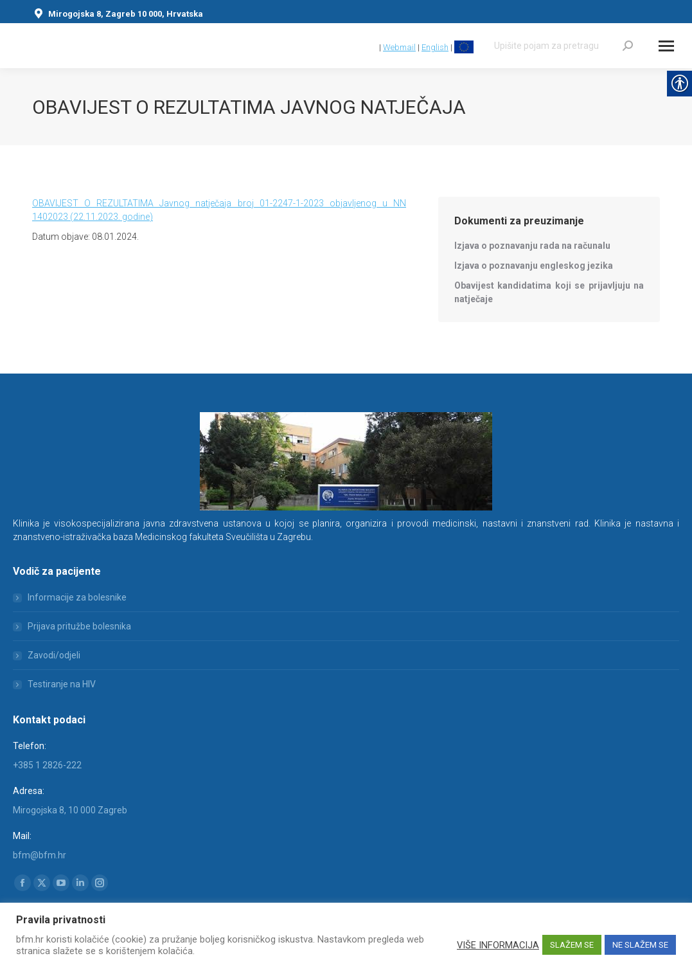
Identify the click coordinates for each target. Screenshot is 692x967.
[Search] (563, 46)
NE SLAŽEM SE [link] (640, 945)
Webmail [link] (399, 47)
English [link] (434, 47)
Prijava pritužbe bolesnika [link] (79, 626)
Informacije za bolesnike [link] (77, 597)
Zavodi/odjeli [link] (54, 655)
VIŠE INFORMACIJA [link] (498, 945)
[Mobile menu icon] (666, 46)
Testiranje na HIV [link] (62, 684)
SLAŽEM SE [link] (572, 945)
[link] (371, 47)
